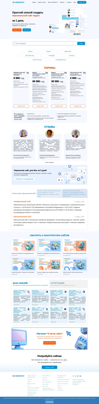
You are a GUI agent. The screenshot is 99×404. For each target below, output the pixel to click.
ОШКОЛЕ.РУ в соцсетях (63, 381)
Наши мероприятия (46, 382)
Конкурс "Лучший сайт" (62, 383)
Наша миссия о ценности (63, 379)
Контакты (59, 385)
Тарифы (34, 2)
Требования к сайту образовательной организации (31, 394)
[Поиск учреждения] (45, 43)
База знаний (45, 384)
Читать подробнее (49, 162)
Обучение (62, 2)
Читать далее (16, 304)
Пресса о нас (45, 379)
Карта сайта (45, 386)
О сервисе (68, 2)
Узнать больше (49, 343)
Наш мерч (44, 377)
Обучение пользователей (33, 387)
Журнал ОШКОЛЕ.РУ (53, 2)
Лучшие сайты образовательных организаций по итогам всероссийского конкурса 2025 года (49, 193)
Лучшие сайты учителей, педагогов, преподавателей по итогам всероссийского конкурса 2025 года (74, 193)
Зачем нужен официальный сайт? (24, 193)
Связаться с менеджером (24, 179)
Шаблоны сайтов (42, 2)
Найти (81, 43)
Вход (74, 2)
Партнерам (60, 390)
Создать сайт (82, 2)
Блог (28, 385)
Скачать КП (27, 30)
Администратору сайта (32, 390)
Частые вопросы (46, 375)
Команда (59, 387)
